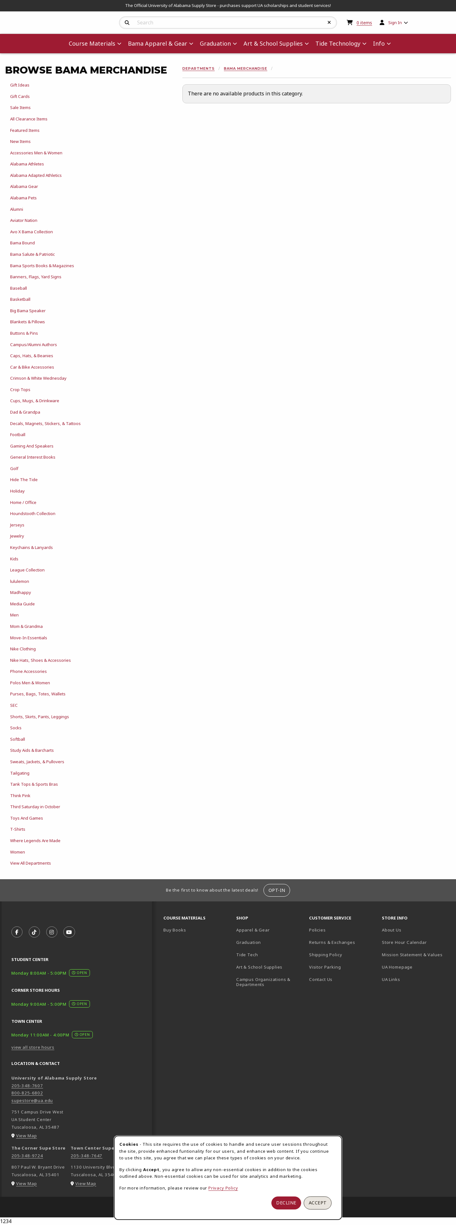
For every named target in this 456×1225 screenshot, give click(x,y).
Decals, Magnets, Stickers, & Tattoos (45, 423)
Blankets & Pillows (27, 322)
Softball (17, 739)
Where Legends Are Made (35, 840)
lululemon (19, 581)
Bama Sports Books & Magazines (42, 265)
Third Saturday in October (35, 806)
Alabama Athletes (27, 164)
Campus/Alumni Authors (33, 344)
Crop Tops (20, 389)
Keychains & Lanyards (31, 547)
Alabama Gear (24, 186)
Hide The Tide (24, 479)
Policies (317, 930)
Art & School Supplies (259, 967)
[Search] (127, 22)
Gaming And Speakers (32, 446)
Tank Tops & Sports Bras (34, 784)
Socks (16, 728)
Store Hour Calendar (416, 942)
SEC (14, 705)
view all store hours (32, 1047)
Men (14, 615)
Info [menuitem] (379, 43)
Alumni (16, 209)
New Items (20, 141)
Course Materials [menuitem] (92, 43)
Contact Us (320, 979)
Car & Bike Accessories (32, 367)
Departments (198, 68)
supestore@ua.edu (32, 1100)
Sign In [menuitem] (395, 22)
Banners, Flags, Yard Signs (35, 277)
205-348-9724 (27, 1155)
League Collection (27, 570)
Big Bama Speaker (28, 310)
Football (17, 434)
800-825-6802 (27, 1093)
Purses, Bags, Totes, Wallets (38, 694)
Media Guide (22, 604)
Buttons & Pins (24, 333)
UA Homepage (416, 967)
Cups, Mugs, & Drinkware (34, 400)
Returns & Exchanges (332, 942)
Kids (14, 559)
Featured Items (25, 130)
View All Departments (30, 863)
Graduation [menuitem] (215, 43)
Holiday (17, 491)
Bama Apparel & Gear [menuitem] (157, 43)
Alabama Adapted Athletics (36, 175)
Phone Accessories (28, 671)
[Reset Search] (329, 22)
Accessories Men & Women (36, 153)
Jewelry (17, 536)
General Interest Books (32, 457)
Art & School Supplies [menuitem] (273, 43)
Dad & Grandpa (25, 412)
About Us (392, 930)
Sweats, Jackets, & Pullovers (37, 761)
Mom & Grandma (26, 626)
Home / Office (23, 502)
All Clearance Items (29, 119)
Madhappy (20, 592)
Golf (14, 468)
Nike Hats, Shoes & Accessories (40, 660)
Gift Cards (20, 96)
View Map (26, 1135)
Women (17, 852)
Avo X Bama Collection (31, 232)
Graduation (248, 942)
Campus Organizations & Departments (270, 982)
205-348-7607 (27, 1085)
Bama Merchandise (245, 68)
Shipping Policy (325, 954)
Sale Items (20, 107)
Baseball (18, 288)
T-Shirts (17, 829)
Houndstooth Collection (32, 513)
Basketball (20, 299)
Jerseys (17, 525)
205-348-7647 (86, 1155)
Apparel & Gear (253, 930)
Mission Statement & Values (412, 954)
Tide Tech (247, 954)
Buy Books (174, 930)
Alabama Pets (23, 198)
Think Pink (20, 795)
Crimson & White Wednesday (38, 378)
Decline (286, 1203)
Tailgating (19, 773)
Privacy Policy (223, 1188)
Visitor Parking (325, 967)
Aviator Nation (23, 220)
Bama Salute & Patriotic (32, 254)
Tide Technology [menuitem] (337, 43)
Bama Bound (22, 243)
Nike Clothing (23, 649)
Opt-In (277, 890)
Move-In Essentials (28, 638)
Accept (318, 1203)
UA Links (391, 979)
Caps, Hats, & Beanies (31, 355)
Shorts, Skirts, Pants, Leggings (39, 716)
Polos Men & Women (30, 683)
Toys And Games (26, 818)
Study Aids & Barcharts (32, 750)
